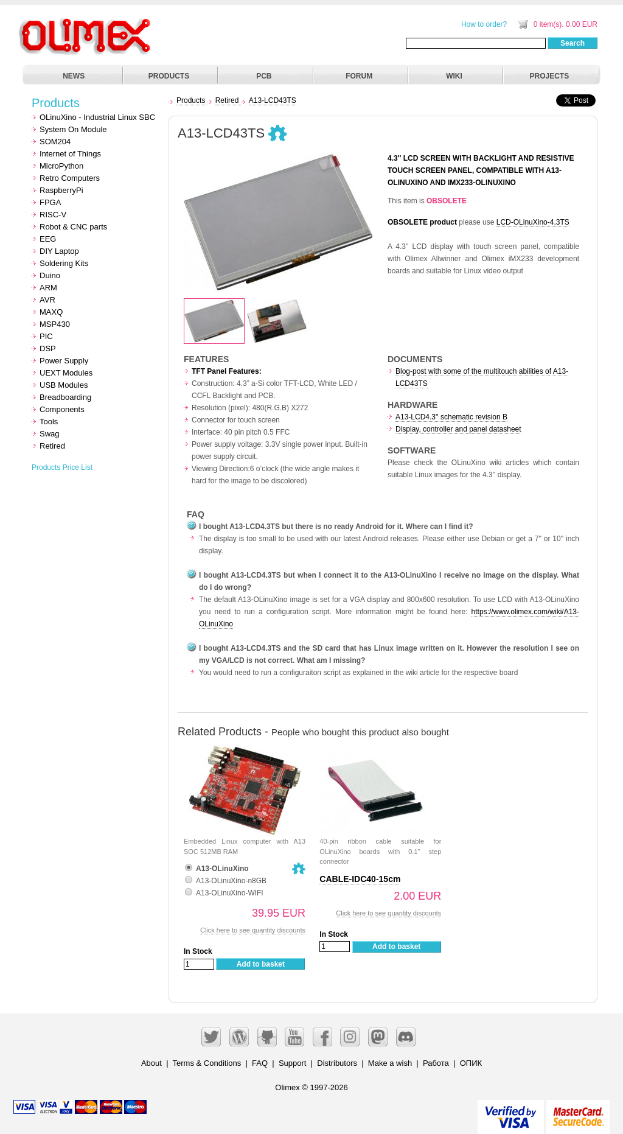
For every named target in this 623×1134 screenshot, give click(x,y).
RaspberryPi (61, 190)
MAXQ (51, 312)
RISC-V (53, 214)
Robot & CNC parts (73, 226)
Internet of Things (70, 153)
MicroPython (61, 165)
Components (62, 409)
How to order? (484, 24)
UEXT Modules (66, 372)
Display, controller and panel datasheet (458, 429)
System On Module (73, 129)
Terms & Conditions (207, 1063)
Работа (436, 1063)
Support (293, 1063)
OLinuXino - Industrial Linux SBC (97, 117)
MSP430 (55, 324)
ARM (48, 287)
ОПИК (471, 1063)
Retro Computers (70, 178)
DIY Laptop (59, 251)
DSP (48, 348)
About (151, 1063)
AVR (47, 299)
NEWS (74, 76)
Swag (50, 433)
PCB (263, 76)
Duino (50, 275)
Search (572, 43)
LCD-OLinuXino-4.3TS (532, 222)
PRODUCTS (168, 76)
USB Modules (64, 385)
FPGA (50, 202)
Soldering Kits (64, 263)
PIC (46, 336)
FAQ (260, 1063)
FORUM (359, 76)
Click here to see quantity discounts (252, 930)
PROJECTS (549, 76)
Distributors (337, 1063)
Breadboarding (65, 397)
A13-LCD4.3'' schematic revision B (451, 417)
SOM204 (55, 141)
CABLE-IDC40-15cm (359, 879)
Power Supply (64, 360)
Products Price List (62, 467)
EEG (48, 238)
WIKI (454, 76)
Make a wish (390, 1063)
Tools (49, 421)
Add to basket (261, 964)
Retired (52, 445)
